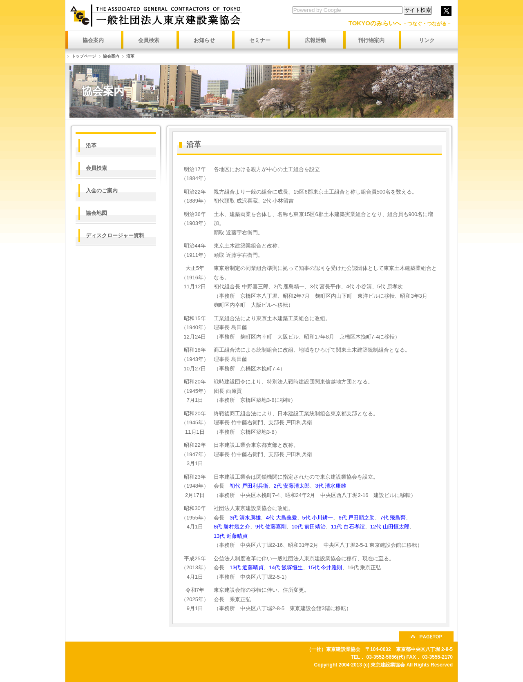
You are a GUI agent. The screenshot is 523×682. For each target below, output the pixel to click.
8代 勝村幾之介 (232, 527)
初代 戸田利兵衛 (249, 486)
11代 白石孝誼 (348, 527)
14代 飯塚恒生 (286, 567)
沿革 (130, 56)
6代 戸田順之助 (356, 518)
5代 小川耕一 (317, 518)
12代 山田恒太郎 (389, 527)
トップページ (84, 56)
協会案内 (111, 56)
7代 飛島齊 (393, 518)
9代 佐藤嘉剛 (270, 527)
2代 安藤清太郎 (292, 486)
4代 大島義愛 (281, 518)
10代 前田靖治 (309, 527)
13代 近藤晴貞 (231, 536)
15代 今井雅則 (325, 567)
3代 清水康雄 (330, 486)
